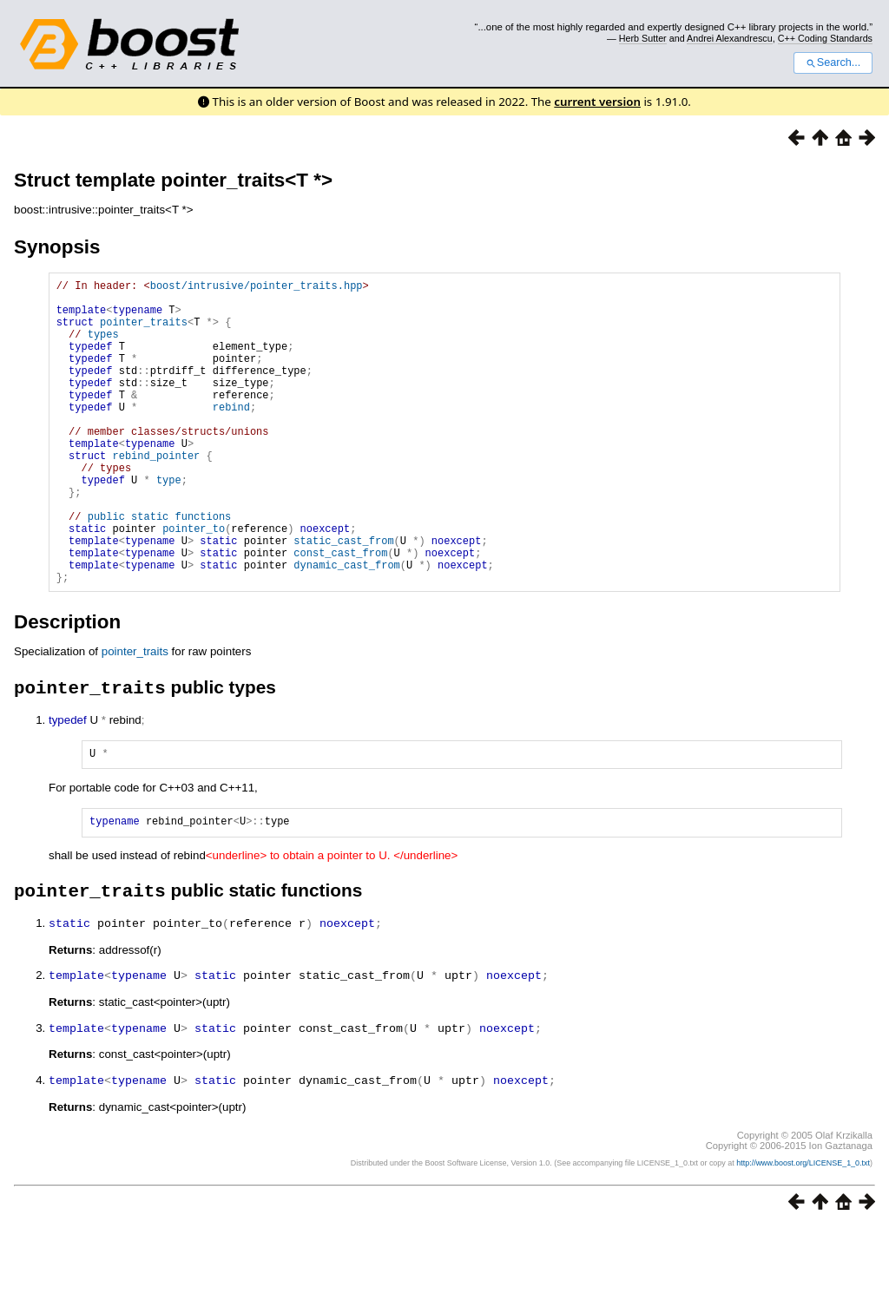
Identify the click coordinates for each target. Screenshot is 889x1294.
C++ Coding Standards (825, 38)
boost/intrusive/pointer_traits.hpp (256, 287)
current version (597, 101)
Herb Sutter (643, 38)
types (103, 346)
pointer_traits (144, 332)
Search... (833, 62)
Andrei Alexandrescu (730, 38)
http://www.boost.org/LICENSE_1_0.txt (803, 1229)
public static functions (160, 568)
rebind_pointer (156, 494)
